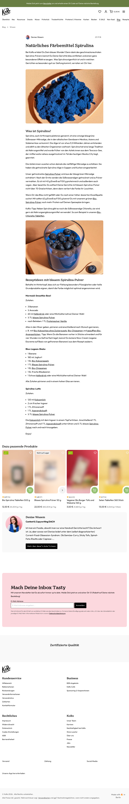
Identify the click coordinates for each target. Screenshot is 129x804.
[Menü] (124, 11)
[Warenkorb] (115, 11)
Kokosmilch (40, 399)
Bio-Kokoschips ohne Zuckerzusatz (50, 330)
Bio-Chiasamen (75, 330)
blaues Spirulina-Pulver (44, 317)
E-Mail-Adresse (17, 601)
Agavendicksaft (39, 410)
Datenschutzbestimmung (57, 613)
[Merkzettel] (99, 12)
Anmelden (80, 605)
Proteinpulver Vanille (57, 321)
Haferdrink (39, 314)
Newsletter (47, 3)
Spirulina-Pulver (53, 174)
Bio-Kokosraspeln (40, 361)
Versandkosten (44, 798)
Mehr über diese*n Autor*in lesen (41, 546)
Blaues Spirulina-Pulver (43, 364)
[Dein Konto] (106, 12)
